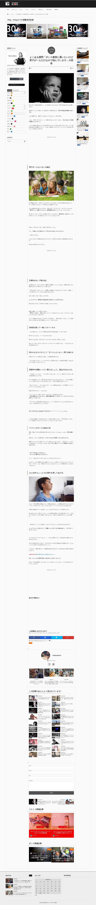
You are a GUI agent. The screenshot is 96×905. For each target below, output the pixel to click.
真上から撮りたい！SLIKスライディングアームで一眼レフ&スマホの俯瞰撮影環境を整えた (82, 142)
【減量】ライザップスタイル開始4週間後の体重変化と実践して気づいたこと (79, 35)
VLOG (42, 669)
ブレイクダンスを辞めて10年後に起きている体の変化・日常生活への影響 (58, 803)
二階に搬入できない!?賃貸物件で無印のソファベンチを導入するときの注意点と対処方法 (82, 87)
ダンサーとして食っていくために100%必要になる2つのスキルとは (67, 743)
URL (30, 775)
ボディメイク (17, 32)
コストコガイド (70, 669)
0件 (31, 68)
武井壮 (9, 124)
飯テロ (9, 131)
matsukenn (33, 835)
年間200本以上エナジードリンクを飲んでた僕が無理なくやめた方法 (38, 37)
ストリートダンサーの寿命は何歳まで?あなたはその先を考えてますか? (44, 749)
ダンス (21, 9)
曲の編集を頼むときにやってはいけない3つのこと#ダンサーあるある (67, 717)
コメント (46, 640)
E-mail (30, 770)
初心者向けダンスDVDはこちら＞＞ (45, 554)
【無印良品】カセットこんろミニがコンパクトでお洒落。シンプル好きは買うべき (82, 129)
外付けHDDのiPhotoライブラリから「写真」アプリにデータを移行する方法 (82, 102)
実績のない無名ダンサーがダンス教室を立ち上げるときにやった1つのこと (44, 705)
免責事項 (56, 9)
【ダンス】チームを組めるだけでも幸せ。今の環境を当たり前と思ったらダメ (67, 730)
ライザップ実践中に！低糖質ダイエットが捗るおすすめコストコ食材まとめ (58, 37)
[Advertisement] (51, 150)
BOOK (9, 95)
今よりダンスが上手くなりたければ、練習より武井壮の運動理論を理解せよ (67, 749)
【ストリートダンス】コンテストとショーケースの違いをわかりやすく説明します (44, 717)
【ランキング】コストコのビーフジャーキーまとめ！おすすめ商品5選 (40, 832)
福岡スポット (11, 126)
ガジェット (34, 9)
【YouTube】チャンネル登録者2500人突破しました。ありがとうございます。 (36, 682)
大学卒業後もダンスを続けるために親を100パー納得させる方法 (44, 743)
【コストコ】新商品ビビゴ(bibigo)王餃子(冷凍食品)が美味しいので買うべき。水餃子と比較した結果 (51, 682)
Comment (30, 780)
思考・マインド (11, 121)
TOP (8, 9)
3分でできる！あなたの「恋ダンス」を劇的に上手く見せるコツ (67, 699)
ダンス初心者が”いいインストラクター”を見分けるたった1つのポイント (67, 736)
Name (30, 765)
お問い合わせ (49, 9)
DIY (9, 98)
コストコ (10, 108)
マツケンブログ (52, 660)
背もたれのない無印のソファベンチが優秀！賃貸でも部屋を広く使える (82, 74)
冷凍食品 (56, 669)
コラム (10, 111)
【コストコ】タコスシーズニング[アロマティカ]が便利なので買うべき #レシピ (62, 832)
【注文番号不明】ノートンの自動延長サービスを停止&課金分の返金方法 (82, 115)
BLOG (9, 93)
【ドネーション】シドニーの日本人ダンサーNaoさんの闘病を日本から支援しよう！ (44, 736)
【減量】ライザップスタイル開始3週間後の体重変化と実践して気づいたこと (17, 35)
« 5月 (36, 895)
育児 (9, 129)
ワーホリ (10, 118)
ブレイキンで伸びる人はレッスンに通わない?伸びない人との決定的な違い (44, 711)
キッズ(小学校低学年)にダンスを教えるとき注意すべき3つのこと (44, 730)
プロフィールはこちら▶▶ (16, 78)
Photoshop (10, 100)
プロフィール (14, 9)
